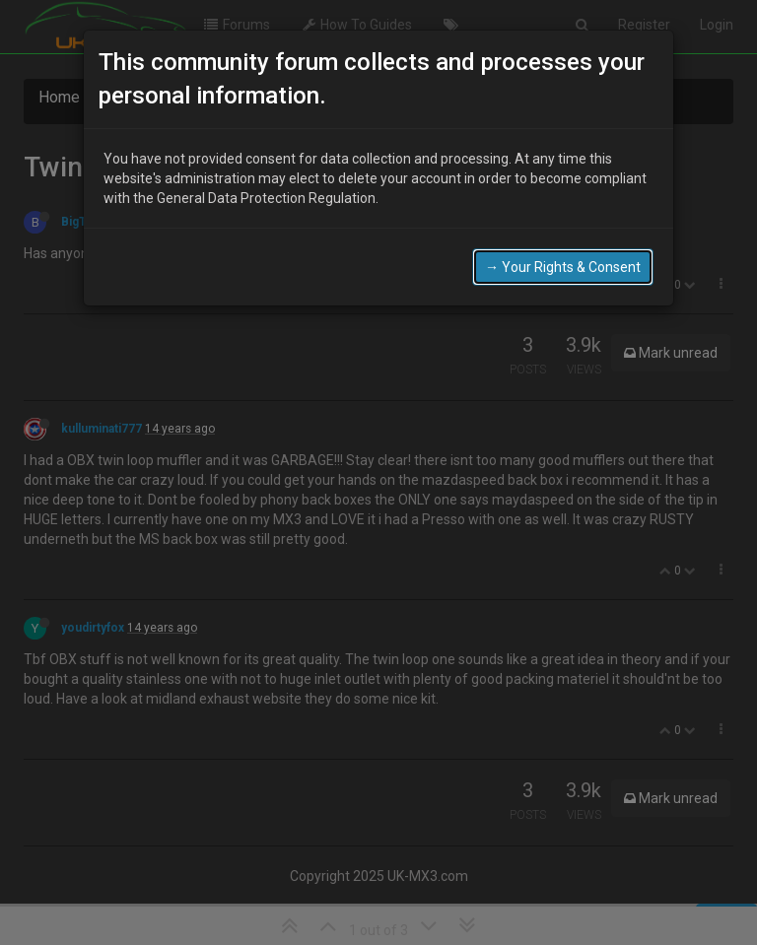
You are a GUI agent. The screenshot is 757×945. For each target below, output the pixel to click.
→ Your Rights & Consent (563, 263)
